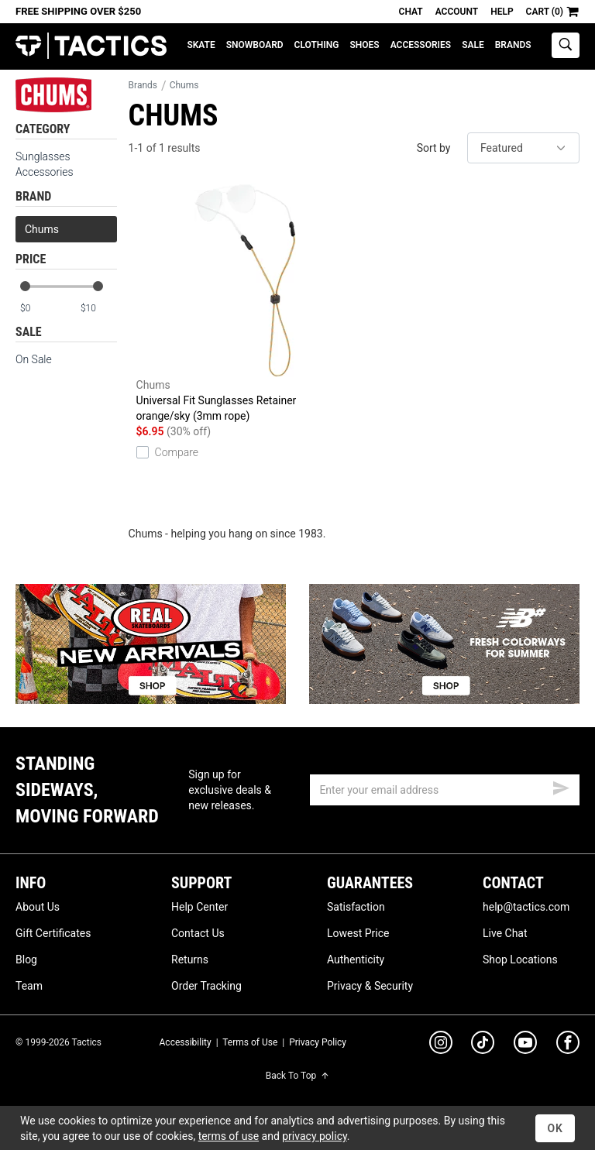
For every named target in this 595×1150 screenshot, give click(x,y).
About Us (37, 907)
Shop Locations (520, 959)
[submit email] (561, 786)
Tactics (91, 46)
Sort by (434, 148)
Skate (201, 44)
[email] (445, 789)
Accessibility (186, 1042)
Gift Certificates (53, 933)
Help (501, 11)
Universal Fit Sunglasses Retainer (245, 304)
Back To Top (297, 1075)
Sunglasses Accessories (44, 164)
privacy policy (314, 1136)
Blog (26, 959)
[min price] (38, 308)
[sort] (523, 147)
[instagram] (440, 1044)
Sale (473, 44)
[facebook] (568, 1045)
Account (456, 11)
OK (555, 1128)
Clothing (316, 44)
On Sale (33, 359)
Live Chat (505, 933)
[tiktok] (482, 1044)
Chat (411, 11)
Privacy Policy (317, 1042)
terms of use (228, 1136)
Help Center (199, 907)
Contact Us (198, 933)
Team (29, 986)
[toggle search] (566, 45)
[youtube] (525, 1045)
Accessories (420, 44)
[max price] (98, 308)
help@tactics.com (526, 907)
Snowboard (255, 44)
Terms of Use (249, 1042)
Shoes (364, 44)
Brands (513, 44)
